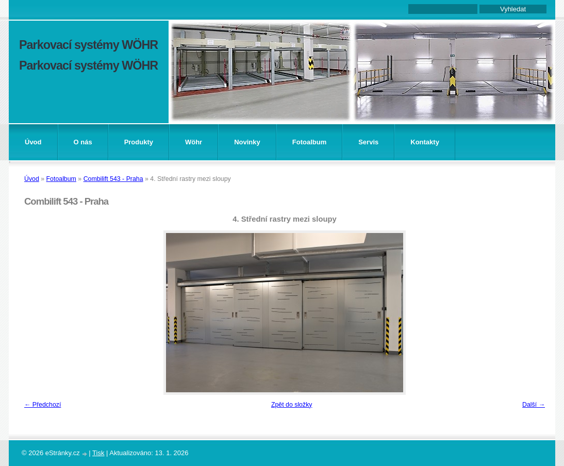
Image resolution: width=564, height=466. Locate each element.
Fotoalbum (309, 142)
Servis (368, 142)
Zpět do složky (291, 404)
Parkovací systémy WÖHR (88, 45)
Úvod (33, 142)
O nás (83, 142)
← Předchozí (42, 404)
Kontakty (424, 142)
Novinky (247, 142)
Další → (533, 404)
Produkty (138, 142)
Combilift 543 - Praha (113, 178)
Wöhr (193, 142)
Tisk (98, 453)
